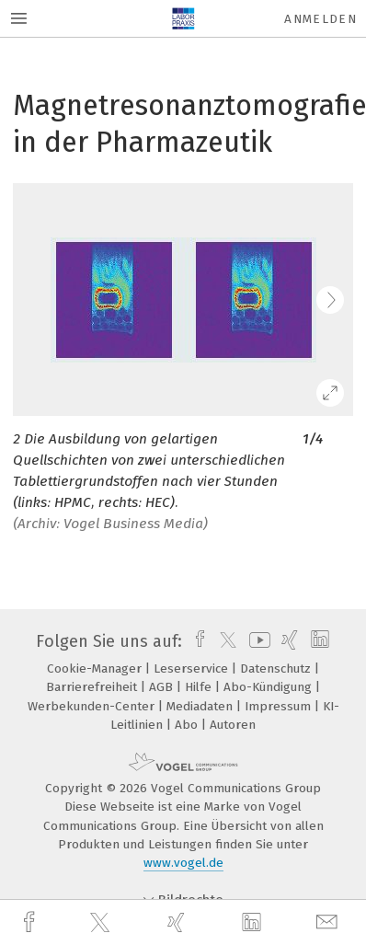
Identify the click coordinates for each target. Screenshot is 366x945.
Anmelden (320, 19)
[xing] (178, 922)
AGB (163, 687)
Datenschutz (277, 668)
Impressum (280, 706)
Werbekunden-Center (93, 706)
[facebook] (31, 922)
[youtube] (256, 641)
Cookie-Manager (96, 668)
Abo (188, 724)
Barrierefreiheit (93, 687)
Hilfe (200, 687)
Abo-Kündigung (269, 687)
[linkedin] (254, 923)
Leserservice (193, 668)
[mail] (329, 922)
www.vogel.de (183, 862)
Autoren (233, 724)
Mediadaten (201, 706)
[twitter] (102, 923)
